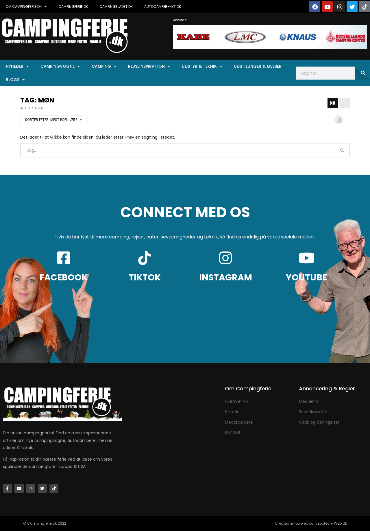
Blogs (15, 79)
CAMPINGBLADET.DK (116, 6)
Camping (104, 66)
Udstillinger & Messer (258, 66)
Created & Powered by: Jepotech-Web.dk (311, 523)
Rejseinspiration (149, 66)
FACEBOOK (64, 277)
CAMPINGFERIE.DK (73, 6)
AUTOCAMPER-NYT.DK (162, 6)
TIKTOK (145, 277)
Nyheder (17, 66)
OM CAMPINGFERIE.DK (26, 6)
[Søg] (362, 73)
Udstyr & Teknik (202, 66)
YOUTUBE (306, 277)
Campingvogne (60, 66)
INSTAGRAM (225, 277)
